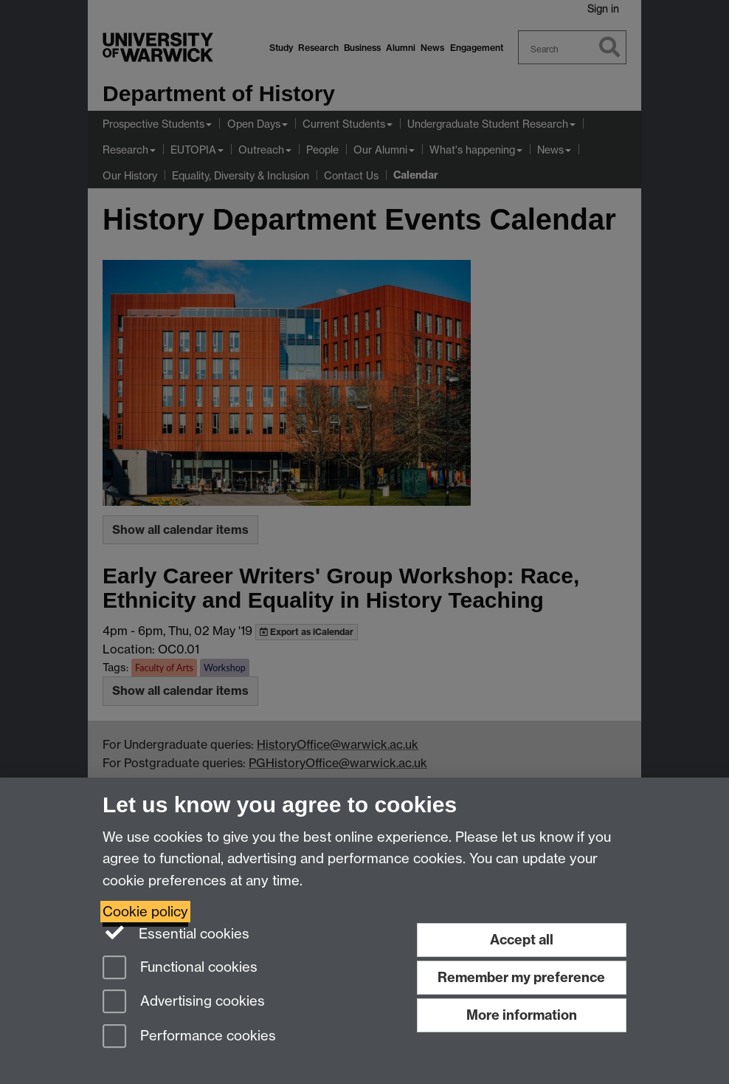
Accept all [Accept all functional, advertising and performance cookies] (521, 939)
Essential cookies (176, 932)
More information (521, 1014)
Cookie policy (145, 911)
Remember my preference (521, 977)
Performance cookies (189, 1037)
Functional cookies (180, 968)
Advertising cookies (184, 1002)
